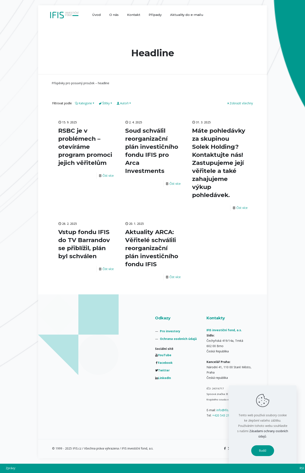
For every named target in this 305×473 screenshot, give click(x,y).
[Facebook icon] (224, 448)
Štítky (106, 103)
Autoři (124, 103)
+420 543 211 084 (224, 415)
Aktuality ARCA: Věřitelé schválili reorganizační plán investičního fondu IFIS (151, 248)
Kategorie (85, 103)
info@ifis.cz (224, 410)
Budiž (262, 450)
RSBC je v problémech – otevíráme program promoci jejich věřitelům (85, 146)
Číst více (108, 176)
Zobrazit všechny (240, 103)
